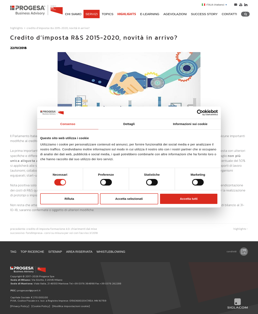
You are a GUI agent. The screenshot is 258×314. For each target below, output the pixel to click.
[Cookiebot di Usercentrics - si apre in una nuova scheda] (200, 113)
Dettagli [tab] (129, 124)
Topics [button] (107, 14)
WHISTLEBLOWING (111, 251)
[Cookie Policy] (40, 306)
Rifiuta (69, 198)
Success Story (204, 14)
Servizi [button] (92, 14)
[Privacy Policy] (19, 306)
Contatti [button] (229, 14)
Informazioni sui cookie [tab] (190, 124)
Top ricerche (32, 251)
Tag (13, 251)
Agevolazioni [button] (175, 14)
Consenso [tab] (67, 124)
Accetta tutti (189, 198)
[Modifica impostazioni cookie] (71, 306)
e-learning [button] (149, 14)
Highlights (126, 14)
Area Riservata (79, 251)
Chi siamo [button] (73, 14)
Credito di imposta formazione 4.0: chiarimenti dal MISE (61, 229)
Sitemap (55, 251)
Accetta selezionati (129, 198)
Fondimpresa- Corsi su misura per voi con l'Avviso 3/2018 (62, 233)
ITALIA (214, 4)
